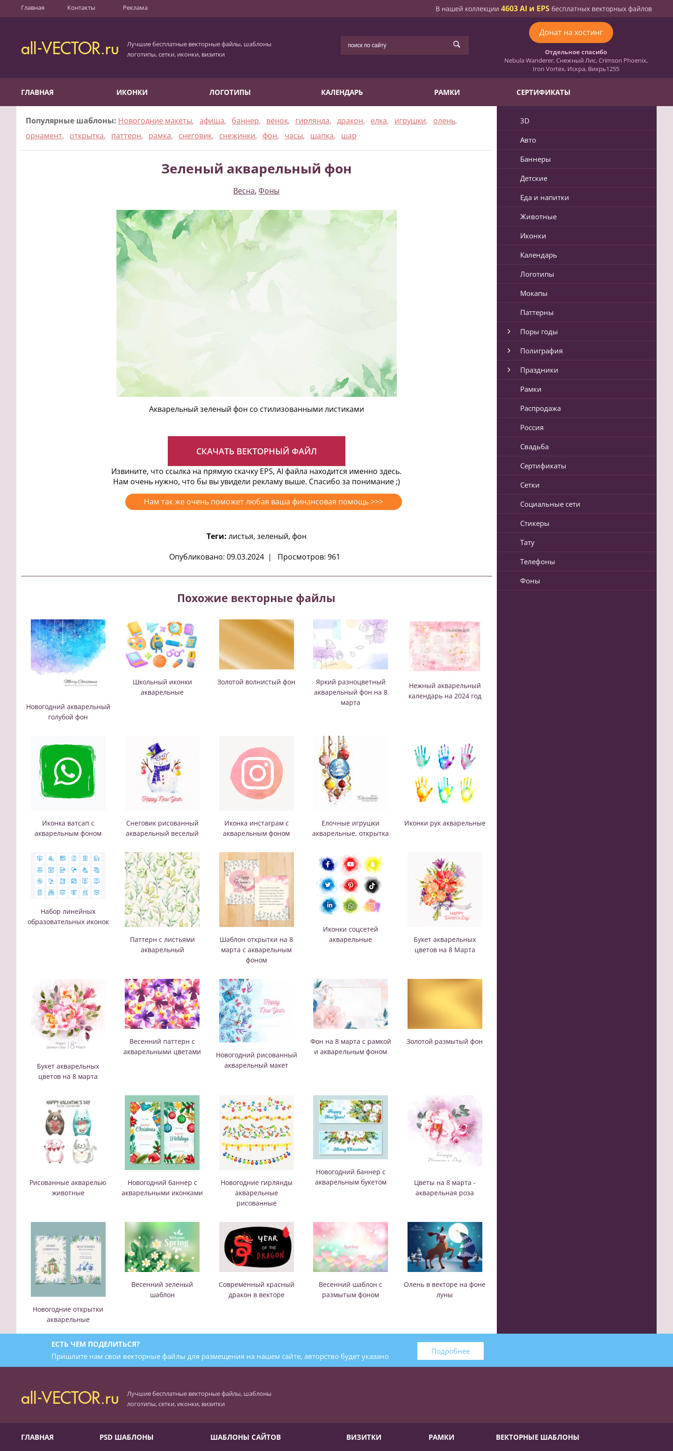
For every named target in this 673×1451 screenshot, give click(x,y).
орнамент (44, 135)
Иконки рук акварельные (445, 823)
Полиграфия (541, 350)
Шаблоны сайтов (245, 1437)
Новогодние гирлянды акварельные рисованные (257, 1192)
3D (525, 120)
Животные (538, 216)
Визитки (363, 1437)
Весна (244, 191)
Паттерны (537, 312)
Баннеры (535, 159)
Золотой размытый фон (445, 1041)
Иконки (132, 92)
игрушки (410, 120)
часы (294, 135)
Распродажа (540, 408)
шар (349, 135)
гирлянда (312, 120)
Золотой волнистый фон (256, 681)
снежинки (237, 135)
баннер (245, 120)
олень (444, 120)
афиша (212, 120)
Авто (528, 139)
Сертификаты (543, 92)
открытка (87, 135)
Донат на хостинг (571, 32)
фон (270, 135)
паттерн (126, 135)
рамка (160, 135)
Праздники (539, 369)
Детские (533, 178)
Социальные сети (550, 504)
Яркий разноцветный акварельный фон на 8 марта (350, 692)
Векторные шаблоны (538, 1437)
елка (379, 120)
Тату (527, 542)
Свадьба (534, 446)
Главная (32, 7)
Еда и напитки (544, 197)
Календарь (342, 92)
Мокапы (534, 293)
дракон (350, 120)
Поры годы (539, 331)
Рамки (447, 92)
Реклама (135, 7)
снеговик (195, 135)
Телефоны (537, 561)
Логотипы (230, 92)
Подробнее (450, 1351)
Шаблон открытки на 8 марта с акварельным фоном (256, 949)
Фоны (268, 191)
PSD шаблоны (127, 1437)
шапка (322, 135)
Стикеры (535, 523)
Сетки (530, 484)
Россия (532, 427)
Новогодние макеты (155, 120)
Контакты (81, 7)
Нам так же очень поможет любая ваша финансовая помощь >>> (263, 501)
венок (277, 120)
